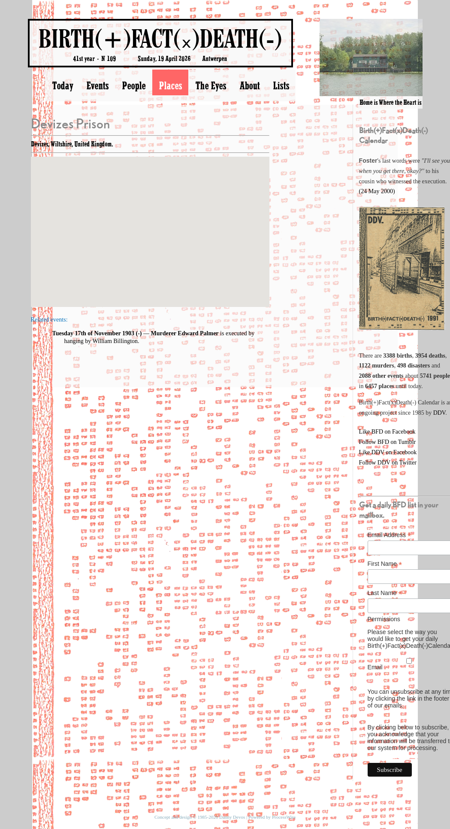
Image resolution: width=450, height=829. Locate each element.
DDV (439, 413)
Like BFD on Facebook (387, 431)
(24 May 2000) (377, 191)
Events (97, 85)
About (249, 85)
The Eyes (210, 85)
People (133, 85)
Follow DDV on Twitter (388, 462)
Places (170, 85)
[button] (150, 224)
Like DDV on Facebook (388, 452)
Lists (281, 85)
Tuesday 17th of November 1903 (93, 333)
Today (62, 85)
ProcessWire (284, 817)
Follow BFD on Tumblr (387, 442)
